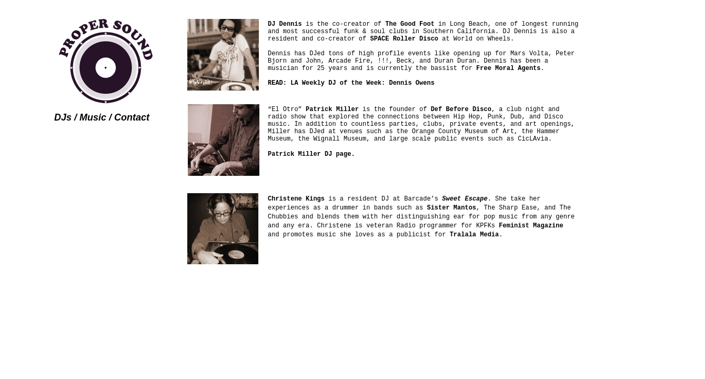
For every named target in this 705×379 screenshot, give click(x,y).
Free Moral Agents (508, 68)
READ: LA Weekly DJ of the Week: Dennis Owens (351, 83)
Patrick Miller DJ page (309, 154)
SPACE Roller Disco (404, 39)
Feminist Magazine (531, 226)
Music (92, 117)
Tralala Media (474, 234)
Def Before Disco (461, 109)
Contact (131, 117)
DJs (63, 117)
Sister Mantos (451, 208)
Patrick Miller (332, 109)
